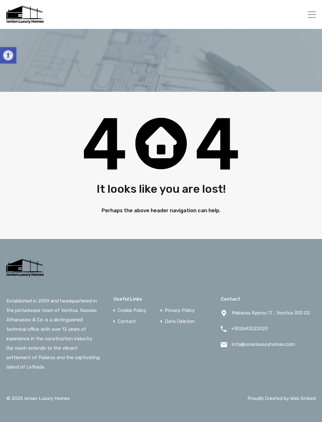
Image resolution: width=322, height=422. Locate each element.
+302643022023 (276, 14)
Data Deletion (180, 321)
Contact (127, 321)
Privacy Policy (180, 310)
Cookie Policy (132, 310)
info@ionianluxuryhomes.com (263, 344)
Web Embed (303, 398)
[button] (8, 55)
